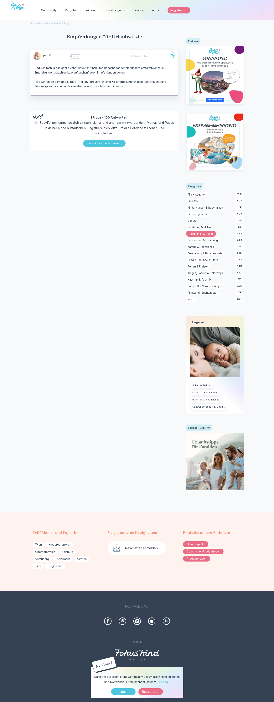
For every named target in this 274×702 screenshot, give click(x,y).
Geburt (192, 220)
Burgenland (55, 566)
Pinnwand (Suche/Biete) (203, 292)
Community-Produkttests (203, 551)
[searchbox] (247, 10)
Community (49, 10)
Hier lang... (163, 682)
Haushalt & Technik (200, 279)
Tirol (38, 566)
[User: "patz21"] (37, 56)
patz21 (47, 55)
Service (138, 10)
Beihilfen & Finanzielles (205, 399)
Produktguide (115, 10)
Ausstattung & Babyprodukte (206, 253)
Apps (155, 10)
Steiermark (63, 559)
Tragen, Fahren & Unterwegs (206, 273)
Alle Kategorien (198, 194)
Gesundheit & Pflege (202, 234)
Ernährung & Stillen (200, 227)
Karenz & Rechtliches (201, 247)
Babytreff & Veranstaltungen (205, 286)
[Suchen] (262, 10)
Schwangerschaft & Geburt (208, 406)
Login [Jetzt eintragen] (123, 692)
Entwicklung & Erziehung (203, 240)
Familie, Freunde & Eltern (203, 260)
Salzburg (67, 551)
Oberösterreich (45, 551)
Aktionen (92, 10)
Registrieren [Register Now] (150, 692)
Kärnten (82, 559)
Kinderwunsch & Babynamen (206, 207)
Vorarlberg (42, 559)
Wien (38, 544)
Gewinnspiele (195, 544)
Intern (192, 299)
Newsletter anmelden (141, 548)
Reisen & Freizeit (198, 266)
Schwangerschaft (199, 214)
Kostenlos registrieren (104, 143)
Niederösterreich (59, 544)
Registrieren (178, 10)
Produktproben (196, 558)
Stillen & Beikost (201, 385)
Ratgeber (71, 10)
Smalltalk (194, 201)
